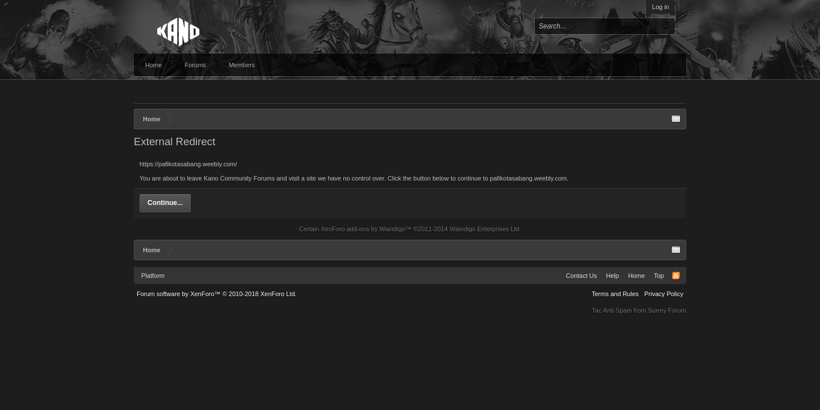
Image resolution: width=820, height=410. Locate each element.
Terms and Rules (615, 293)
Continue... (165, 203)
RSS (675, 275)
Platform (153, 275)
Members (242, 65)
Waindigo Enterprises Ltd (484, 229)
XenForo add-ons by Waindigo (363, 229)
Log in (660, 6)
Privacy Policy (664, 293)
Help (612, 275)
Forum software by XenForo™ (217, 293)
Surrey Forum (667, 310)
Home (153, 65)
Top (659, 275)
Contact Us (581, 275)
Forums (195, 65)
